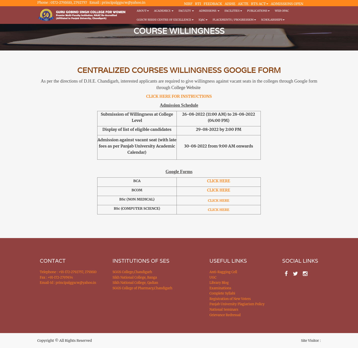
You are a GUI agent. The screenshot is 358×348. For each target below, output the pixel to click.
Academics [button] (164, 10)
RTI (198, 3)
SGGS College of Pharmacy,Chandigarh (143, 288)
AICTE (243, 3)
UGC (213, 277)
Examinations (220, 288)
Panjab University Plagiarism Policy (237, 304)
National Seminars (224, 309)
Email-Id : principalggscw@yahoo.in (68, 283)
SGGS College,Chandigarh (132, 272)
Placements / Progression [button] (234, 19)
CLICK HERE (218, 190)
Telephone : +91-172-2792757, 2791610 (68, 272)
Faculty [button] (186, 10)
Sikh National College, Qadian (135, 283)
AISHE (230, 3)
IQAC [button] (203, 19)
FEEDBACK (213, 3)
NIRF (188, 3)
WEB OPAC (282, 10)
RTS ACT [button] (259, 3)
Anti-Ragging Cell (223, 272)
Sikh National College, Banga (135, 277)
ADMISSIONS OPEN (287, 3)
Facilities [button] (233, 10)
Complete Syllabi (222, 293)
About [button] (143, 10)
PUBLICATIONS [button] (258, 10)
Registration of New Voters (230, 299)
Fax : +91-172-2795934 (56, 277)
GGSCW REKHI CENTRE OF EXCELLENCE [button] (165, 19)
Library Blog (219, 283)
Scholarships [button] (273, 19)
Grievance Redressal (225, 315)
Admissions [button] (209, 10)
